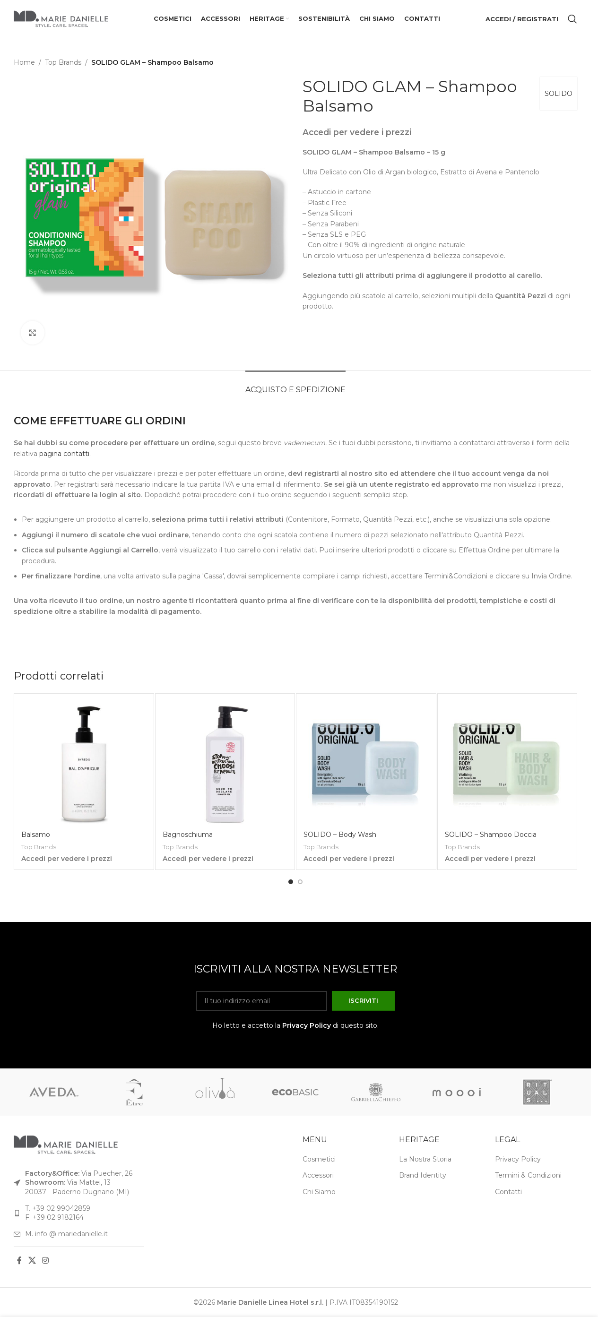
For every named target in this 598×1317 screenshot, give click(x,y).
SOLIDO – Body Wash (339, 834)
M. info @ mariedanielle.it (66, 1233)
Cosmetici (319, 1158)
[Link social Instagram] (45, 1260)
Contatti (508, 1191)
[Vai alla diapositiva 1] (290, 881)
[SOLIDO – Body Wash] (366, 763)
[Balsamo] (84, 763)
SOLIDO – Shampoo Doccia (491, 834)
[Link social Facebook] (19, 1260)
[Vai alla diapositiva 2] (300, 881)
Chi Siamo (319, 1191)
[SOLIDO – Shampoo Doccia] (507, 763)
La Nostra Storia (425, 1158)
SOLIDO (558, 93)
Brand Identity (422, 1175)
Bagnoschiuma (188, 834)
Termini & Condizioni (528, 1175)
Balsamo (35, 834)
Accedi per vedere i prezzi (357, 132)
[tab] (295, 384)
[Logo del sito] (61, 18)
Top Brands (63, 62)
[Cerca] (572, 18)
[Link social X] (32, 1260)
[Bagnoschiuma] (225, 763)
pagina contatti (64, 453)
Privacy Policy (306, 1025)
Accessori (318, 1175)
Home (24, 62)
